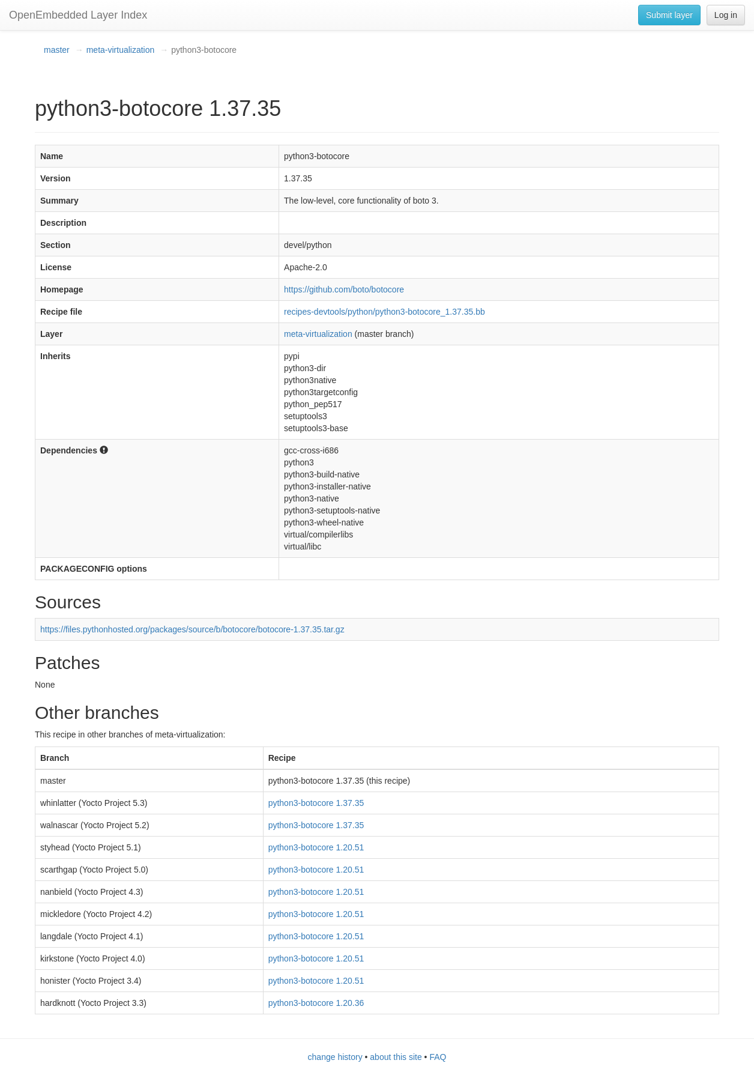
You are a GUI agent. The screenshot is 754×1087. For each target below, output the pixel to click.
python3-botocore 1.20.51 (316, 847)
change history (335, 1057)
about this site (395, 1057)
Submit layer (669, 15)
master (57, 50)
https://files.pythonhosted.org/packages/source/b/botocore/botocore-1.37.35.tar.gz (192, 629)
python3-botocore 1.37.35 (316, 803)
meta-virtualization (120, 50)
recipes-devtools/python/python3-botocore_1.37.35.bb (384, 311)
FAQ (437, 1057)
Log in (725, 15)
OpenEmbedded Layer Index (78, 15)
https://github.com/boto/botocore (344, 289)
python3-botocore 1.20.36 (316, 1003)
